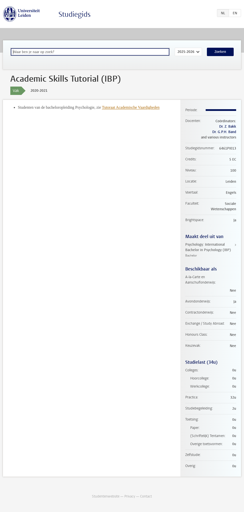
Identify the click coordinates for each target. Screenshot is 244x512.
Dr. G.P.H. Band (224, 132)
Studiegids (74, 14)
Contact (146, 496)
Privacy (129, 496)
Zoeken (220, 51)
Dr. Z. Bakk (227, 126)
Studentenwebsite (105, 496)
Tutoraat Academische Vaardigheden (131, 107)
